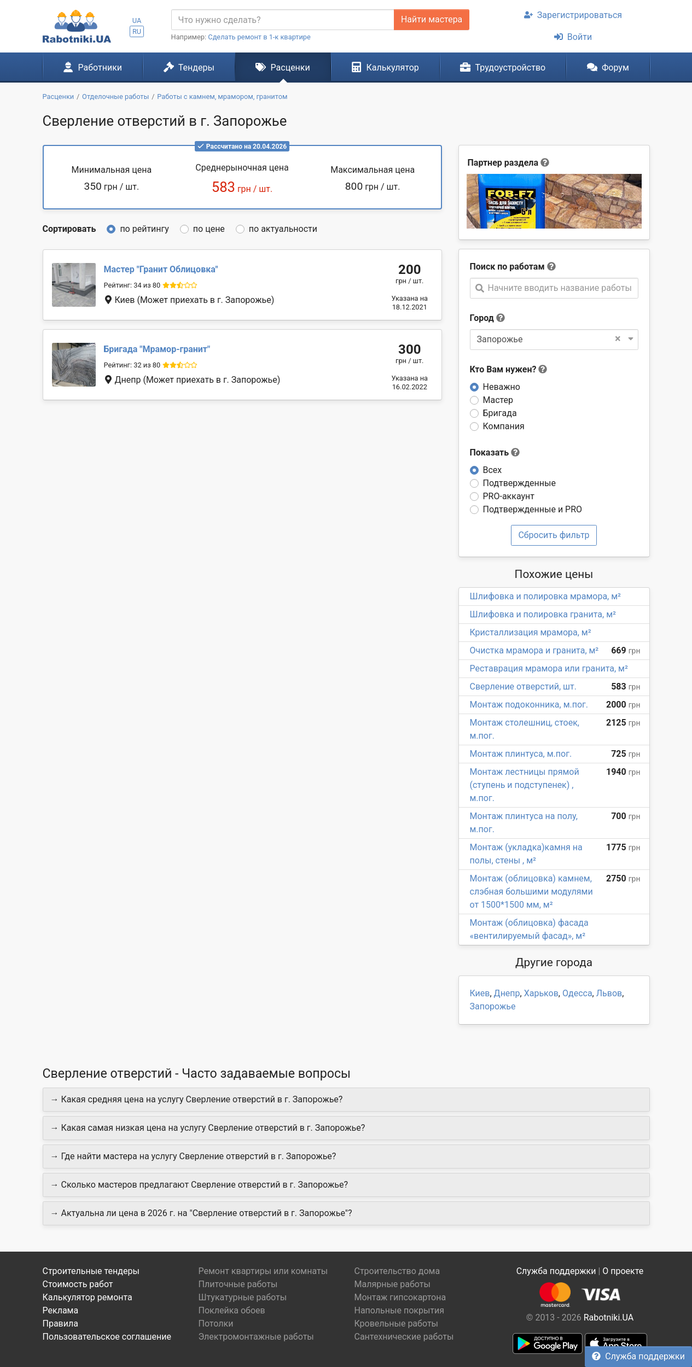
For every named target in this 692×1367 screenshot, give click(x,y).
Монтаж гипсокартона (400, 1297)
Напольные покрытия (399, 1310)
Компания (504, 426)
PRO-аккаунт (508, 496)
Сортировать (69, 229)
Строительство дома (397, 1271)
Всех (492, 470)
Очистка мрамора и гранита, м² (534, 650)
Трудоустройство (502, 67)
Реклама (61, 1310)
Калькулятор (385, 67)
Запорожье (493, 1006)
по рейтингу (144, 229)
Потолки (216, 1323)
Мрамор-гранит (157, 349)
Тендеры (189, 67)
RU (136, 31)
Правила (60, 1323)
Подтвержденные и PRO (533, 509)
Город (482, 318)
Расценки (282, 67)
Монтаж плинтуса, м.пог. (521, 754)
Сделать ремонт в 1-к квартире (259, 37)
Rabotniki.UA (609, 1317)
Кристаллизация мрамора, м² (530, 632)
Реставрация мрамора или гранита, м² (549, 668)
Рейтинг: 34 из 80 (132, 285)
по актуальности (283, 229)
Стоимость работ (78, 1284)
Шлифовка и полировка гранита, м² (543, 614)
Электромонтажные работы (256, 1336)
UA (137, 20)
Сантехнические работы (404, 1336)
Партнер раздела (503, 162)
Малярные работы (392, 1284)
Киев (480, 993)
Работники (92, 67)
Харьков (541, 993)
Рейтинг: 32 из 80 (132, 365)
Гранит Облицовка (161, 269)
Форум (608, 67)
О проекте (622, 1271)
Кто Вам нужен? (509, 369)
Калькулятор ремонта (87, 1297)
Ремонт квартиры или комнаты (263, 1271)
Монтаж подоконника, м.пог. (529, 704)
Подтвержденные (519, 483)
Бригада (500, 413)
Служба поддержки (638, 1356)
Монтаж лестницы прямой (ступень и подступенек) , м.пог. (524, 785)
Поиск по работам (507, 266)
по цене (209, 229)
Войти (573, 37)
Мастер (498, 400)
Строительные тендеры (91, 1271)
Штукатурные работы (243, 1297)
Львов (609, 993)
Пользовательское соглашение (107, 1336)
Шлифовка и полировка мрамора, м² (545, 596)
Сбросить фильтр (553, 535)
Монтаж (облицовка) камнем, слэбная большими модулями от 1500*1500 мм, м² (531, 891)
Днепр (507, 993)
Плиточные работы (238, 1284)
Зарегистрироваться (573, 15)
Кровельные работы (396, 1323)
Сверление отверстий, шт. (523, 686)
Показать (495, 452)
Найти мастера (431, 19)
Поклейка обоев (232, 1310)
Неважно (501, 387)
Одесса (577, 993)
